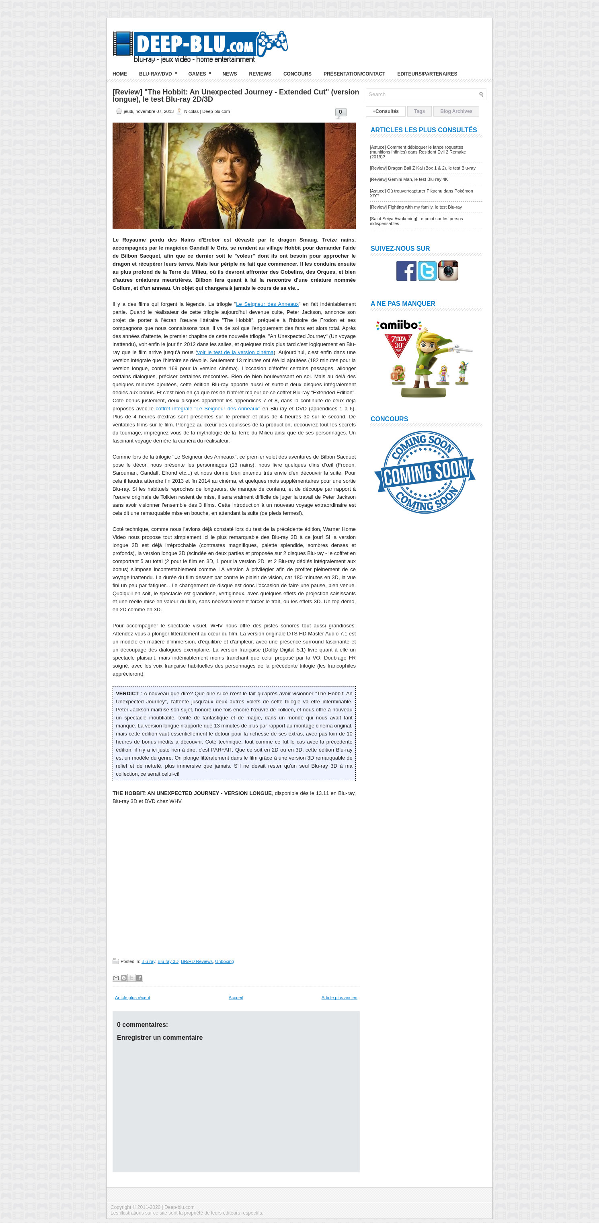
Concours (297, 74)
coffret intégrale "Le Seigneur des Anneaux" (208, 409)
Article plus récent (132, 997)
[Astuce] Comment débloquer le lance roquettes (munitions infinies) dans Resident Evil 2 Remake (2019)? (418, 152)
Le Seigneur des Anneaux (267, 304)
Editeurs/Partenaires (427, 74)
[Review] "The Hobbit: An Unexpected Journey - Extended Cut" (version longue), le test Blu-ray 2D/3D (236, 95)
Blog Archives (456, 111)
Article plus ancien (339, 997)
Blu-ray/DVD (161, 71)
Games (203, 71)
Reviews (260, 74)
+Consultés (386, 111)
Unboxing (224, 961)
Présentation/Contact (354, 74)
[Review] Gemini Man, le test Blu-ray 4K (409, 179)
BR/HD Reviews (197, 961)
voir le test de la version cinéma (235, 352)
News (230, 74)
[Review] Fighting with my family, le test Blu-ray (416, 207)
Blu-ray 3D (168, 961)
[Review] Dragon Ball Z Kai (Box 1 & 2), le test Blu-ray (423, 168)
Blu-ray (148, 961)
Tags (419, 111)
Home (120, 74)
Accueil (236, 997)
